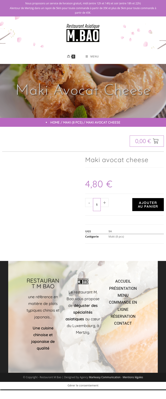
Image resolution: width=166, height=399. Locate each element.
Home (55, 123)
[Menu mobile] (92, 56)
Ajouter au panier (148, 205)
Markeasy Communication (105, 377)
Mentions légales (133, 377)
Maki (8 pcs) (73, 123)
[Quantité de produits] (97, 204)
